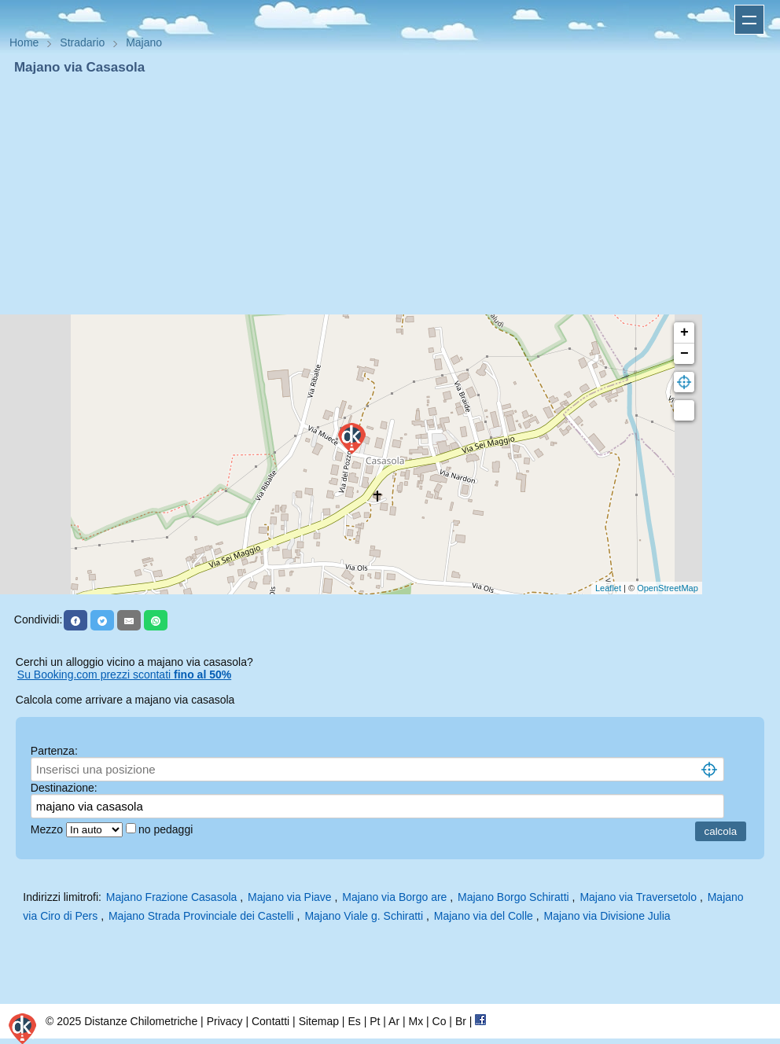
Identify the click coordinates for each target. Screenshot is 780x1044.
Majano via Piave (290, 897)
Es (354, 1021)
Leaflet (608, 588)
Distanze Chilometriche (140, 1021)
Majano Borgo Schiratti (513, 897)
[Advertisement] (390, 195)
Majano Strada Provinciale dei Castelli (201, 916)
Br (460, 1021)
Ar (393, 1021)
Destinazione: (64, 787)
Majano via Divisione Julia (607, 916)
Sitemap (319, 1021)
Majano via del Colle (483, 916)
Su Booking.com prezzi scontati (124, 674)
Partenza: (54, 750)
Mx (415, 1021)
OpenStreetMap (667, 588)
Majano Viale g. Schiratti (363, 916)
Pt (375, 1021)
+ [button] (684, 332)
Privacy (225, 1021)
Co (439, 1021)
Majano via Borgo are (394, 897)
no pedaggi (167, 829)
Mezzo (48, 829)
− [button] (684, 353)
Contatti (270, 1021)
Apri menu (749, 20)
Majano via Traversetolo (638, 897)
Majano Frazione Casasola (171, 897)
